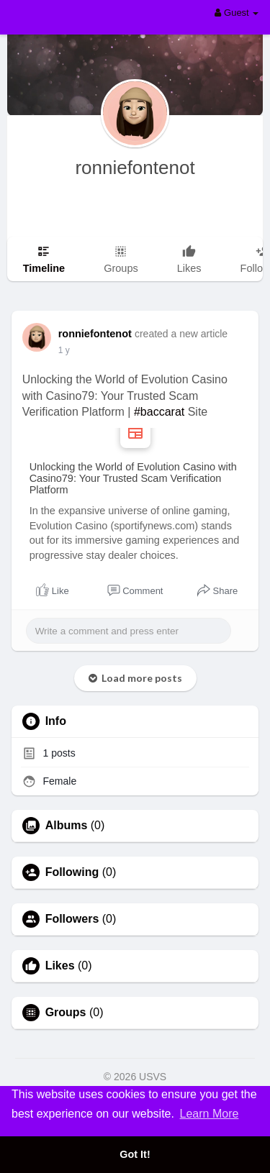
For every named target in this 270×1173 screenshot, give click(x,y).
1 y (64, 350)
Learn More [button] (209, 1114)
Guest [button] (236, 12)
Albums (66, 825)
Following (72, 872)
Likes (60, 966)
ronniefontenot (134, 167)
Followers (72, 919)
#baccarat (159, 412)
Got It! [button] (135, 1154)
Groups (65, 1012)
